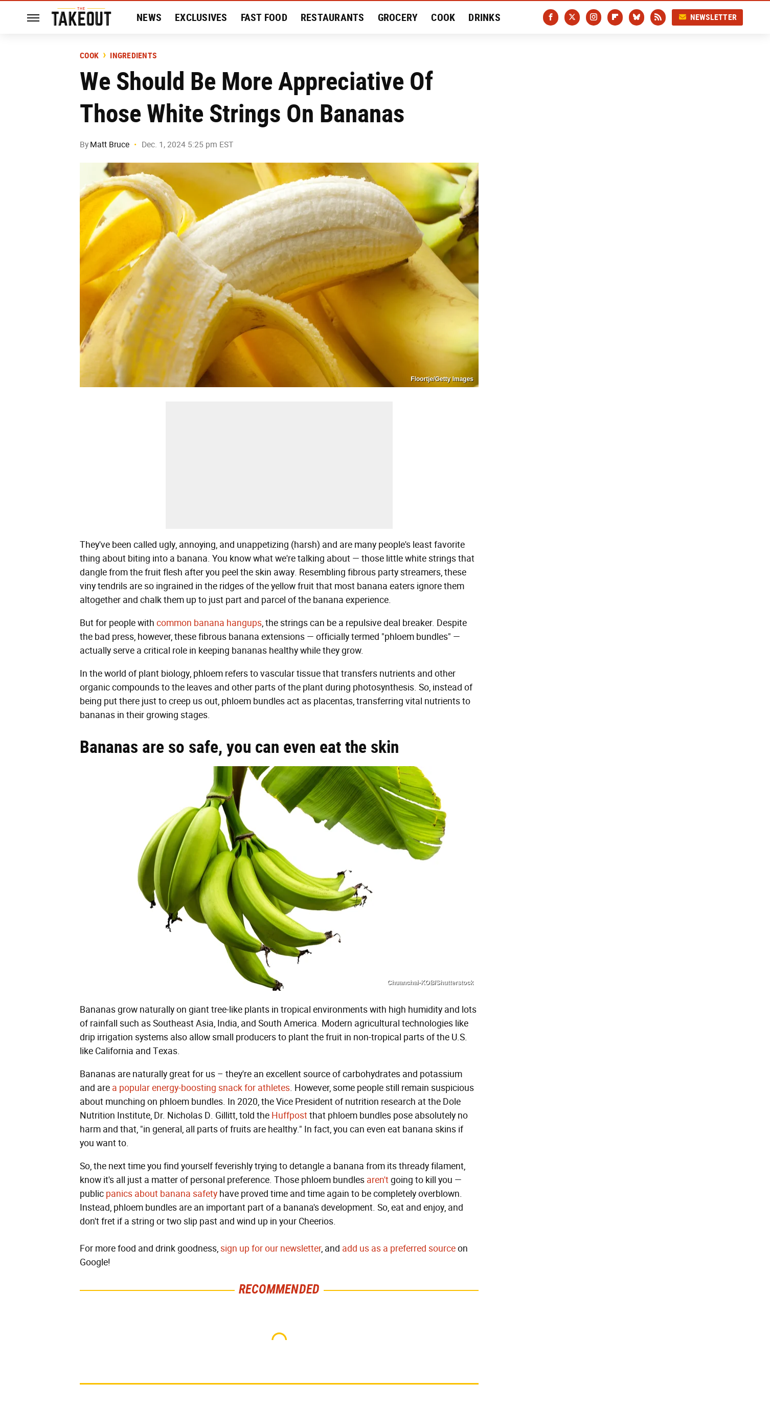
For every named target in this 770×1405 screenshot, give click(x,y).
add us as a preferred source (399, 1248)
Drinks (484, 17)
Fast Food (264, 17)
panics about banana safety (161, 1193)
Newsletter (707, 17)
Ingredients (133, 56)
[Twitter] (572, 17)
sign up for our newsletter (270, 1248)
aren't (378, 1180)
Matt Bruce (109, 144)
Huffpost (289, 1115)
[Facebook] (550, 17)
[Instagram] (593, 17)
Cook (443, 17)
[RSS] (658, 17)
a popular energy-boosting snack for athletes (201, 1088)
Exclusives (201, 17)
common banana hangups (209, 623)
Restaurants (333, 17)
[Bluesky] (636, 17)
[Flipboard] (615, 17)
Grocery (398, 17)
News (149, 17)
